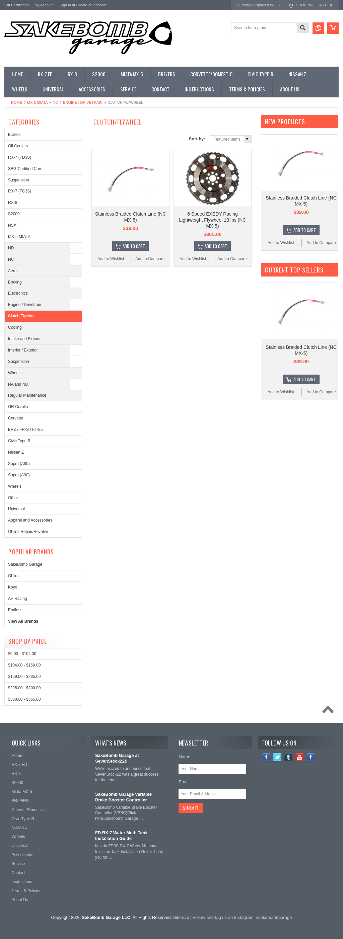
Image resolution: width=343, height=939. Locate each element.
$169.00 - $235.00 (24, 676)
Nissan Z (16, 452)
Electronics (18, 293)
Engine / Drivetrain (82, 102)
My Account (44, 5)
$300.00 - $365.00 (24, 699)
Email (184, 781)
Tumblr (288, 757)
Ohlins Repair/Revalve (28, 531)
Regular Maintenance (27, 395)
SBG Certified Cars (25, 168)
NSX (12, 225)
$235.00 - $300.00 (24, 688)
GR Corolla (18, 406)
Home (16, 102)
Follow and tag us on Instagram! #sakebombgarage (242, 917)
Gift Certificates (16, 5)
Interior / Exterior (23, 350)
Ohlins (13, 575)
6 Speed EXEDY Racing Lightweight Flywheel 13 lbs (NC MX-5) (212, 220)
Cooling (15, 327)
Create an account (91, 5)
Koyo (12, 587)
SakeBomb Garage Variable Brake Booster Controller (123, 797)
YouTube (299, 757)
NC (55, 102)
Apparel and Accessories (30, 520)
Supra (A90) (19, 475)
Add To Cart (134, 246)
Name (184, 756)
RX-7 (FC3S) (19, 191)
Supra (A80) (19, 463)
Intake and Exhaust (25, 338)
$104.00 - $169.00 (24, 665)
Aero (12, 270)
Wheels (14, 373)
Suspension (18, 180)
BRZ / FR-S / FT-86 (25, 429)
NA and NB (18, 384)
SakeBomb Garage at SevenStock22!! (117, 758)
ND (11, 248)
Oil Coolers (18, 146)
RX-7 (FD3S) (19, 157)
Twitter (277, 757)
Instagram (310, 757)
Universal (16, 508)
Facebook (266, 757)
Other (13, 497)
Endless (15, 610)
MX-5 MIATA (37, 102)
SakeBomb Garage (25, 564)
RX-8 (12, 202)
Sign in (65, 5)
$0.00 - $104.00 (22, 653)
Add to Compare (149, 258)
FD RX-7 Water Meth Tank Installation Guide (121, 835)
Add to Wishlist (110, 258)
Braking (15, 282)
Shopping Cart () (314, 5)
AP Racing (17, 598)
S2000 (14, 214)
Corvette (15, 418)
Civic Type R (19, 441)
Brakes (14, 134)
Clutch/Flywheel (22, 316)
